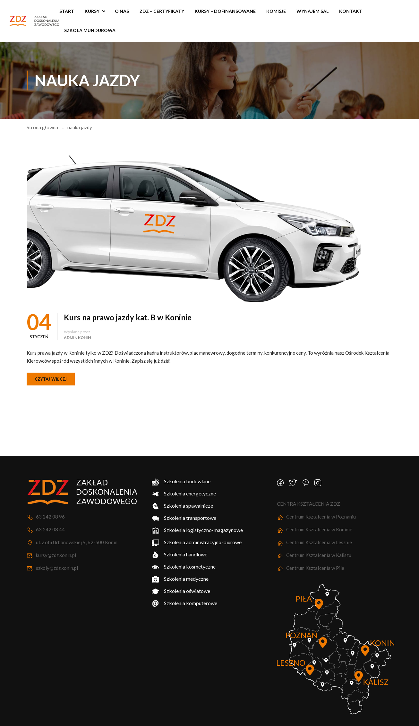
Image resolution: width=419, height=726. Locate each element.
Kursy (92, 11)
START (66, 11)
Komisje (276, 11)
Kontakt (350, 11)
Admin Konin (77, 337)
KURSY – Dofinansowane (225, 11)
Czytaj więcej (51, 379)
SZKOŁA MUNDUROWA (89, 30)
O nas (122, 11)
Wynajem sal (312, 11)
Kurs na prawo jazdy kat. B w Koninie (128, 317)
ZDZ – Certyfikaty (162, 11)
